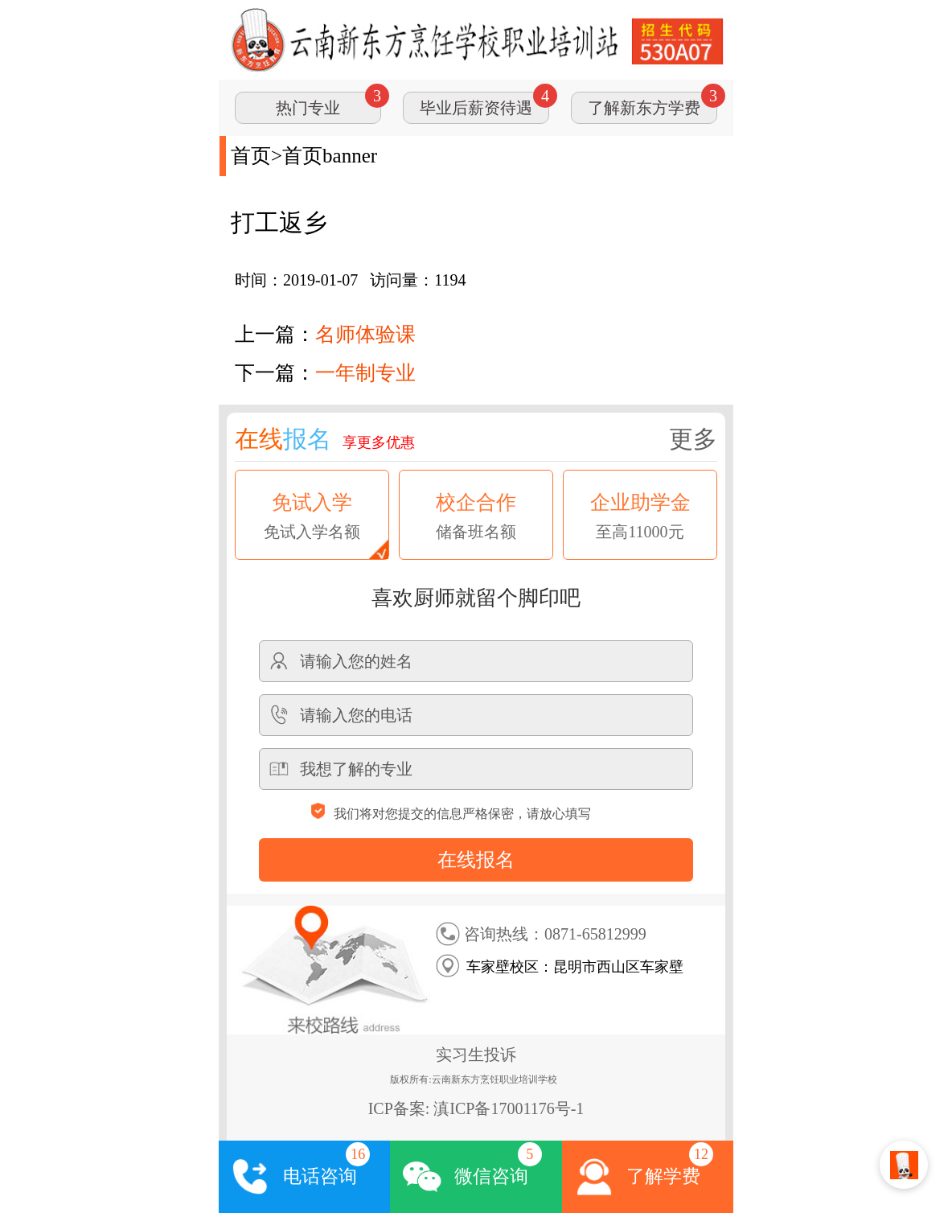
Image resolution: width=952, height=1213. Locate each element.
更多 (693, 439)
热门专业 (308, 108)
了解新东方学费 (644, 108)
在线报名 (476, 859)
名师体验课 (365, 334)
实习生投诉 (476, 1054)
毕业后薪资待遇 (476, 108)
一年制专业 (365, 373)
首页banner (329, 156)
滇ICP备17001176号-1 (508, 1108)
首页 (251, 156)
